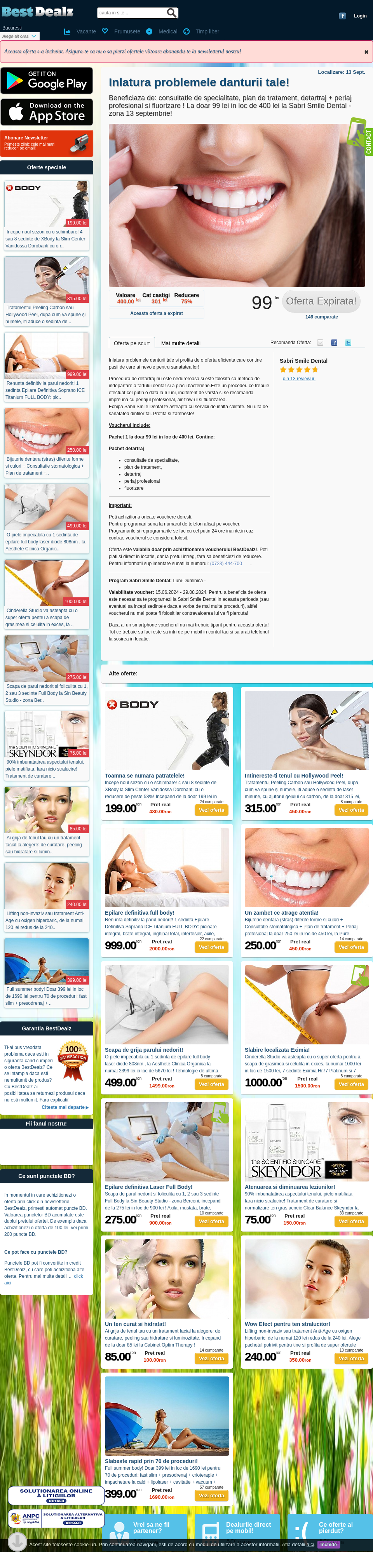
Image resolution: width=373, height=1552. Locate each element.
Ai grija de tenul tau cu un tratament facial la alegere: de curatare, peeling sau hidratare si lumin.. (43, 844)
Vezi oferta (211, 810)
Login (360, 16)
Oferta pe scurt (132, 343)
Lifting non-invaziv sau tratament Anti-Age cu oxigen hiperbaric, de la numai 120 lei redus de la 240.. (44, 920)
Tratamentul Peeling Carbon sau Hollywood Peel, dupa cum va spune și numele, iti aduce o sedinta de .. (45, 314)
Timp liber (208, 31)
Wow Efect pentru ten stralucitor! (287, 1324)
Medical (168, 31)
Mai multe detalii (180, 343)
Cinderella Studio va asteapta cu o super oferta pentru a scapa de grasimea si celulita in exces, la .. (41, 617)
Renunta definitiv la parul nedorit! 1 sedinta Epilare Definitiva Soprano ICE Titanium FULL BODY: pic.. (45, 390)
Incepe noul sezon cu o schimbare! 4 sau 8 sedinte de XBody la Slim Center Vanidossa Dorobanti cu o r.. (45, 239)
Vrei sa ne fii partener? (151, 1527)
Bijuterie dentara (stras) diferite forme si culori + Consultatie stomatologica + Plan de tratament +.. (44, 466)
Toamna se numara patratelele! (145, 776)
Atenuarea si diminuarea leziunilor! (290, 1187)
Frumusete (127, 31)
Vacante (86, 31)
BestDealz (37, 12)
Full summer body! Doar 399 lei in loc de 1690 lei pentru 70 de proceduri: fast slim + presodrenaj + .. (46, 996)
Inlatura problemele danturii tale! (199, 82)
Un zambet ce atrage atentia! (282, 913)
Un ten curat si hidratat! (135, 1324)
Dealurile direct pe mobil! (248, 1527)
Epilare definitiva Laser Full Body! (149, 1187)
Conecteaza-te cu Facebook (342, 15)
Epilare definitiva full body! (139, 913)
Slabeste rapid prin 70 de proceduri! (151, 1461)
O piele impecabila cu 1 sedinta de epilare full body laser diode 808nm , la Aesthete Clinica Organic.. (45, 542)
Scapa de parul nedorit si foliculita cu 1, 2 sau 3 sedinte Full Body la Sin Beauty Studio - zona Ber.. (46, 693)
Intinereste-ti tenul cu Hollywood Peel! (294, 776)
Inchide (366, 52)
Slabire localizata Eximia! (277, 1050)
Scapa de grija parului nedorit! (144, 1050)
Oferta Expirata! (321, 301)
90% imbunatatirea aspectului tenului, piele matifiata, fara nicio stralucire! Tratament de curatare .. (44, 769)
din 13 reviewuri (299, 378)
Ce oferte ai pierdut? (336, 1527)
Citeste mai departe (63, 1107)
